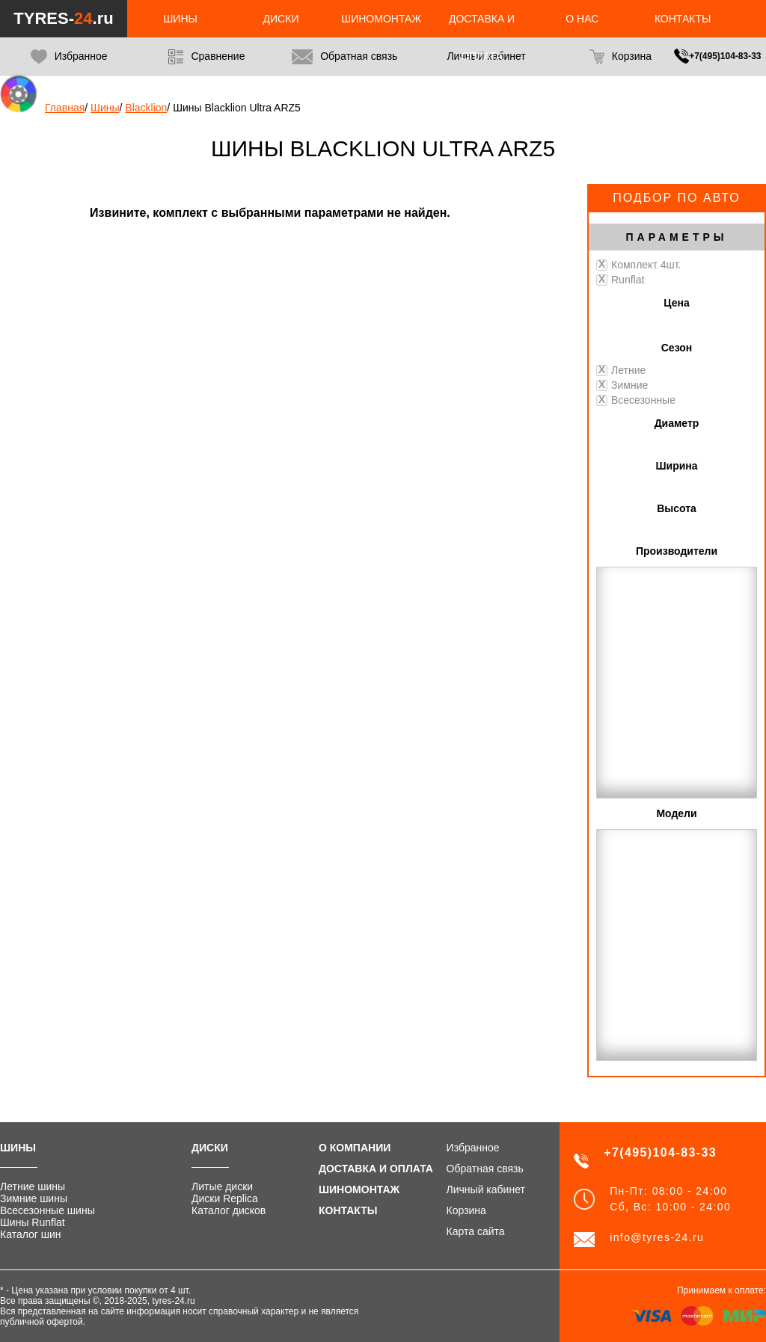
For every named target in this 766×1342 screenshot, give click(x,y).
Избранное (69, 56)
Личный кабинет (486, 1189)
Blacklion (146, 108)
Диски (281, 19)
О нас (582, 19)
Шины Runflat (32, 1222)
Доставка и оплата (376, 1169)
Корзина (620, 56)
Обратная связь (344, 56)
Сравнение (206, 56)
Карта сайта (476, 1231)
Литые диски (222, 1186)
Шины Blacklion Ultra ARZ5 (237, 108)
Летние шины (32, 1186)
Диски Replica (225, 1198)
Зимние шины (33, 1198)
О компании (354, 1148)
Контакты (683, 19)
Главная (65, 108)
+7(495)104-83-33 (725, 56)
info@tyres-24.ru (657, 1237)
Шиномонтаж (381, 19)
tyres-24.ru (173, 1301)
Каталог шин (30, 1234)
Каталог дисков (229, 1210)
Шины (180, 19)
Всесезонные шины (47, 1210)
